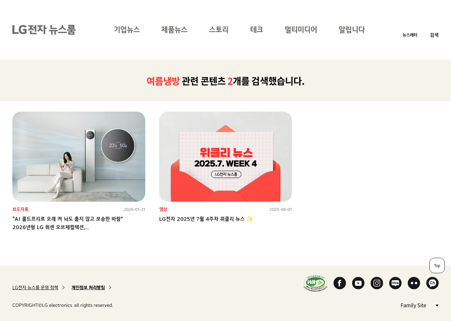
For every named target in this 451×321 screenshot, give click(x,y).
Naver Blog (395, 283)
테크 (256, 29)
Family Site (419, 305)
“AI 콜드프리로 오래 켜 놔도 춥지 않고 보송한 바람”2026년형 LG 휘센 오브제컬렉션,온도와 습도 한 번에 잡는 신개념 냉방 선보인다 (67, 227)
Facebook (340, 283)
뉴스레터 (409, 34)
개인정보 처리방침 (88, 287)
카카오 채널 (432, 283)
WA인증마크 (315, 283)
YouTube (358, 283)
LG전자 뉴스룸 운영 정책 (35, 287)
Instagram (377, 283)
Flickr (414, 283)
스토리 (218, 29)
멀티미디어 (301, 29)
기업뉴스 (127, 29)
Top (437, 265)
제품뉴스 (174, 29)
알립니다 (352, 29)
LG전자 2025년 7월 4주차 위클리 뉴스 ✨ (206, 219)
